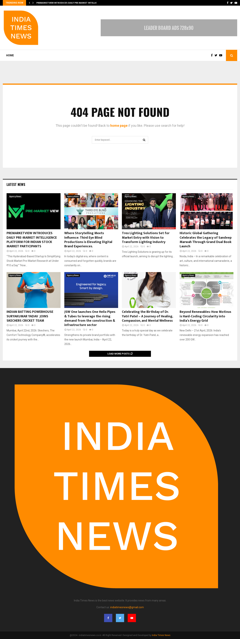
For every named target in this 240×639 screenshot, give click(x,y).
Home (10, 55)
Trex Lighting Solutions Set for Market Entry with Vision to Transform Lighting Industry (146, 237)
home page (119, 125)
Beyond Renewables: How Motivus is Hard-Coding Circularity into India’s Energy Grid (205, 316)
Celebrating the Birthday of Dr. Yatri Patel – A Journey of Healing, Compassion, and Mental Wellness (147, 316)
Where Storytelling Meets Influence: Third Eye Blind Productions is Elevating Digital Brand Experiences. (88, 239)
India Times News (161, 635)
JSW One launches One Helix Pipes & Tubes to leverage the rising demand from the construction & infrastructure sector (89, 318)
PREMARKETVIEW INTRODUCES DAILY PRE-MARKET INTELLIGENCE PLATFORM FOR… (78, 3)
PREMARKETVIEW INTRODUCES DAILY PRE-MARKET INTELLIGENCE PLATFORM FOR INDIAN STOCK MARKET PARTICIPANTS (32, 239)
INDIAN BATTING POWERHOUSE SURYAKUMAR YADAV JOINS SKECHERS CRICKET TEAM (30, 316)
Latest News (16, 184)
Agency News (15, 196)
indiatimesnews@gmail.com (127, 607)
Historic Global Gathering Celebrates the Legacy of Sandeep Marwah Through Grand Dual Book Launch (206, 239)
